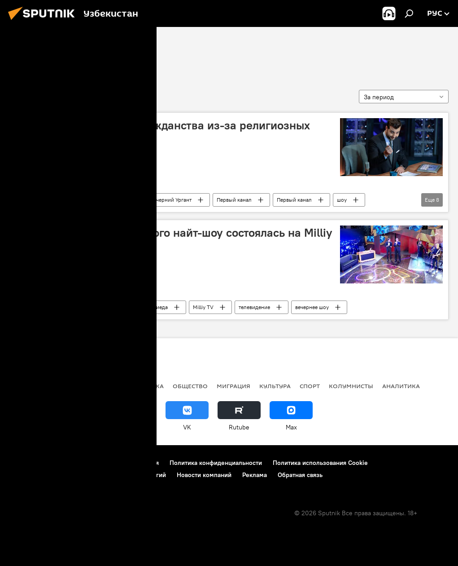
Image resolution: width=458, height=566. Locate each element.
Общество (190, 386)
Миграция (233, 386)
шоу (342, 199)
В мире (61, 199)
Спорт (310, 386)
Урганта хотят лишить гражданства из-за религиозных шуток (162, 132)
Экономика (143, 386)
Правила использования (123, 463)
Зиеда (160, 307)
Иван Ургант (110, 199)
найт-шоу (32, 52)
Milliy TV (203, 307)
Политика (65, 386)
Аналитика (401, 386)
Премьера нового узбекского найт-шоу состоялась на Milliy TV (173, 240)
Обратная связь (300, 475)
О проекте (24, 463)
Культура (64, 307)
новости (24, 386)
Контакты (64, 463)
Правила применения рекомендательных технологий (87, 475)
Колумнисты (351, 386)
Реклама (254, 475)
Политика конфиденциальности (216, 463)
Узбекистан (114, 307)
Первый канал (234, 199)
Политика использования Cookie (320, 463)
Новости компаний (204, 475)
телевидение (254, 307)
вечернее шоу (312, 307)
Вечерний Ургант (171, 199)
